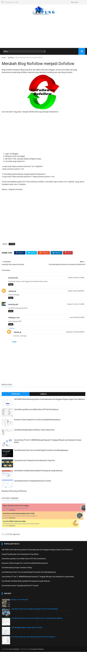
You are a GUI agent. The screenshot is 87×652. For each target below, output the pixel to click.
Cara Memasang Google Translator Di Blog (17, 568)
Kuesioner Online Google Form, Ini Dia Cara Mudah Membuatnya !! (37, 420)
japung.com (4, 529)
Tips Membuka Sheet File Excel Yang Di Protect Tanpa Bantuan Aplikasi (37, 618)
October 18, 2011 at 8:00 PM (76, 291)
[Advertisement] (43, 30)
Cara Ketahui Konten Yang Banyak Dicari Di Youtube (32, 481)
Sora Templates (14, 649)
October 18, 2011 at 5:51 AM (76, 278)
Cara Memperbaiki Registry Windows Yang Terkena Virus (34, 430)
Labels (43, 394)
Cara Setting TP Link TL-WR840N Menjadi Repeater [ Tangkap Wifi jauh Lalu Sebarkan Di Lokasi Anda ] (38, 577)
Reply (11, 285)
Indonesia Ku (13, 278)
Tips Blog (11, 58)
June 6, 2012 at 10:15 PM (76, 317)
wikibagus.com (14, 318)
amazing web (13, 304)
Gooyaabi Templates (37, 649)
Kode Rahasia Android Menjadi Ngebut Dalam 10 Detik (18, 514)
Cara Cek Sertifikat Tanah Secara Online (14, 521)
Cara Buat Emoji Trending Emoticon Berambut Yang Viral (34, 461)
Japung (11, 291)
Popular (16, 394)
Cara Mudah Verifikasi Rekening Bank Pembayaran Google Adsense (38, 471)
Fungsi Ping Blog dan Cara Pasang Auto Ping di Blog (20, 554)
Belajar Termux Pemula (19, 600)
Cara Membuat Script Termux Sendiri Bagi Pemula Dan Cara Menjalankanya (41, 450)
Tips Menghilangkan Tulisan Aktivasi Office (26, 628)
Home (4, 58)
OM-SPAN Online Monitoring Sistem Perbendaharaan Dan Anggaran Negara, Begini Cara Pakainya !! (49, 399)
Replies (11, 328)
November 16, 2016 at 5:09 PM (75, 332)
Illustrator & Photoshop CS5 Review (14, 491)
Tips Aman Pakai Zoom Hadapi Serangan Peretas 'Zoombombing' (34, 609)
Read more (12, 510)
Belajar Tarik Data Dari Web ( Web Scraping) (16, 506)
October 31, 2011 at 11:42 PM (75, 304)
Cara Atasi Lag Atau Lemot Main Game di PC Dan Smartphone (36, 410)
